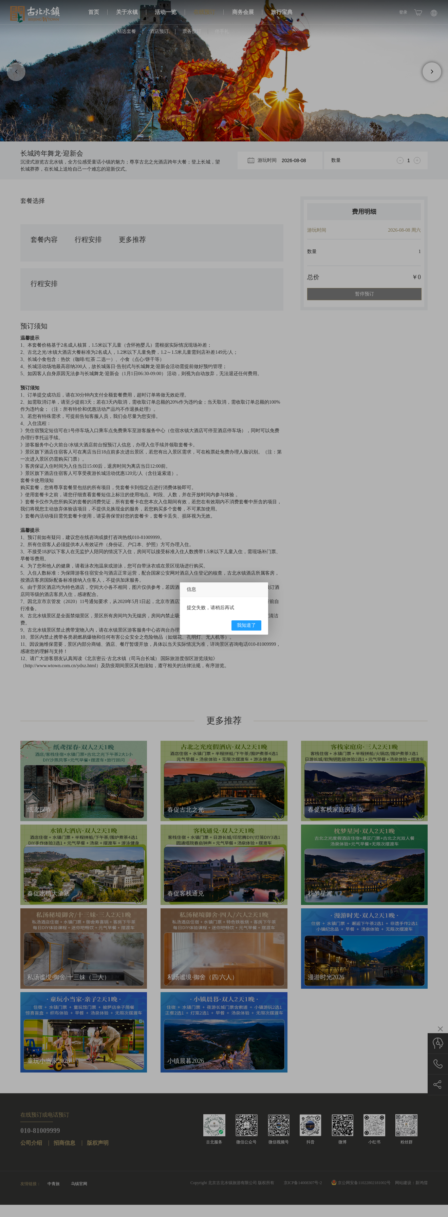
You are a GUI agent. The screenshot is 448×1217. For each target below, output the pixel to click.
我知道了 (246, 625)
